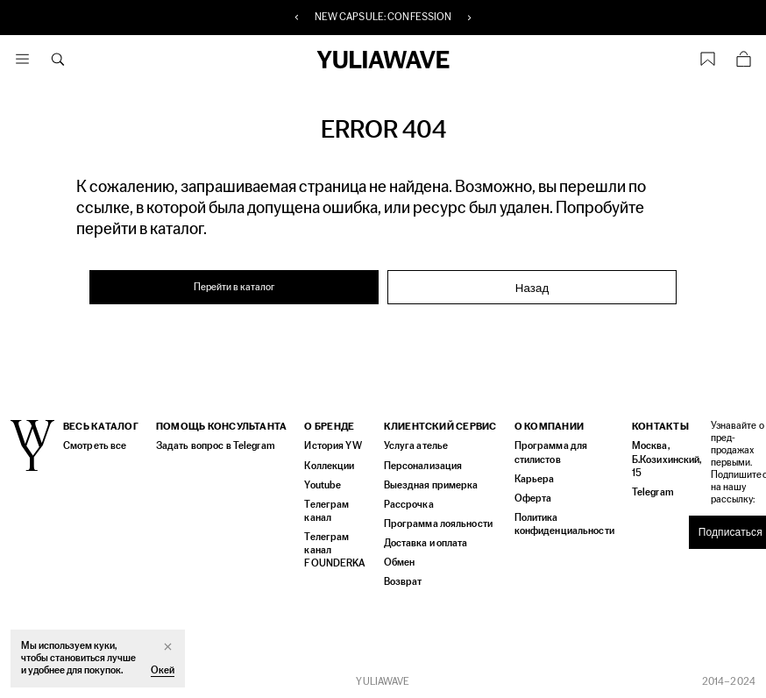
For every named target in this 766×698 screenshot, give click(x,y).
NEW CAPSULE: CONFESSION (383, 17)
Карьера (531, 478)
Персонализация (420, 465)
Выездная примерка (427, 484)
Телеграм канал (325, 510)
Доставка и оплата (424, 542)
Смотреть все (93, 445)
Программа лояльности (434, 523)
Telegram (648, 491)
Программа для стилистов (548, 452)
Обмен (398, 561)
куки (103, 645)
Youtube (322, 484)
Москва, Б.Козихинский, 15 (662, 459)
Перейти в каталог (234, 287)
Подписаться (724, 532)
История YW (332, 445)
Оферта (531, 497)
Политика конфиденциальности (561, 523)
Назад (532, 288)
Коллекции (328, 465)
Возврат (400, 581)
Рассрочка (406, 503)
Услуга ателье (413, 445)
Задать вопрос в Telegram (214, 445)
